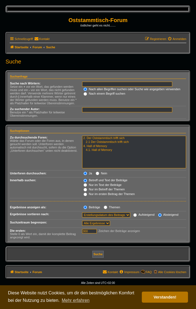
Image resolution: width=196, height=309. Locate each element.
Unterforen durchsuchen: (28, 173)
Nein (101, 173)
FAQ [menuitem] (149, 272)
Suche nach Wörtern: (25, 83)
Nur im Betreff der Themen (104, 189)
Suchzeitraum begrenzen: (28, 222)
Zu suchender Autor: (25, 109)
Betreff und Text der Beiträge (105, 180)
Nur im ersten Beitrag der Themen (109, 194)
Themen (112, 207)
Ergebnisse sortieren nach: (29, 214)
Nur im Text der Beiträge (102, 185)
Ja (87, 173)
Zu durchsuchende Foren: (29, 137)
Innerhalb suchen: (23, 180)
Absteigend (168, 214)
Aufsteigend (144, 214)
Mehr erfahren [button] (76, 300)
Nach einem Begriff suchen (104, 93)
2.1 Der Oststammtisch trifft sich (134, 142)
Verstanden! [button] (165, 297)
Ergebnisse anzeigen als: (28, 207)
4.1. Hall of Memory (134, 150)
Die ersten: (18, 230)
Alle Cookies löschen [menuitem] (172, 272)
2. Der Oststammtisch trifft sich (134, 138)
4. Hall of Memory (134, 146)
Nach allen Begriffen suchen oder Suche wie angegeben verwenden (131, 89)
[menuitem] (41, 39)
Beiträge (91, 207)
